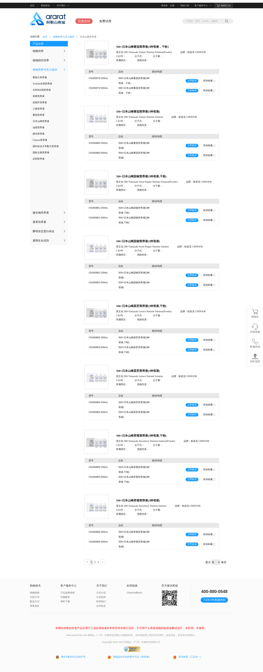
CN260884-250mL (98, 402)
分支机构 (101, 597)
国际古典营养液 (41, 152)
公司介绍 (101, 592)
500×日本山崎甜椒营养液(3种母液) (138, 241)
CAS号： (120, 56)
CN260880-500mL (98, 152)
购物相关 (35, 585)
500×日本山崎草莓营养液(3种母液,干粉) (141, 435)
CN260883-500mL (98, 347)
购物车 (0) (224, 5)
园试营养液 (39, 134)
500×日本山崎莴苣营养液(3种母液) (138, 370)
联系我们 (101, 601)
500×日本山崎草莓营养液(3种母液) (138, 500)
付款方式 (34, 597)
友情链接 (132, 585)
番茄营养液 (39, 115)
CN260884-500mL (98, 412)
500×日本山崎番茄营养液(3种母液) (138, 111)
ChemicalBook (134, 592)
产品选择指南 (67, 592)
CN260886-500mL (98, 541)
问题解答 (65, 597)
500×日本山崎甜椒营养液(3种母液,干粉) (141, 176)
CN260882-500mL (98, 282)
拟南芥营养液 (40, 102)
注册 (172, 5)
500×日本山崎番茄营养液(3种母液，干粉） (143, 46)
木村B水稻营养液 (42, 90)
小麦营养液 (39, 108)
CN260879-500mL (98, 88)
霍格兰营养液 (40, 77)
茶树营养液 (39, 96)
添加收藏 (208, 80)
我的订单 (184, 5)
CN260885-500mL (98, 477)
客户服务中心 (203, 5)
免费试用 (105, 21)
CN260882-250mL (98, 272)
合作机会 (101, 605)
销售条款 (34, 605)
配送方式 (34, 601)
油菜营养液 (39, 127)
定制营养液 (39, 159)
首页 (32, 5)
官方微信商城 (169, 585)
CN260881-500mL (98, 217)
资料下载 (65, 601)
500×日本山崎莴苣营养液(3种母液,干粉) (141, 306)
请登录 (164, 5)
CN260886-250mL (98, 532)
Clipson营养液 (40, 140)
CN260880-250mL (98, 143)
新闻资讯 (45, 5)
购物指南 (34, 592)
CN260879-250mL (98, 78)
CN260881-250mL (98, 207)
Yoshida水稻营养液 (42, 83)
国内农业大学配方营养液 (46, 146)
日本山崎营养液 (41, 121)
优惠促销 (84, 21)
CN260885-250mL (98, 467)
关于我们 (63, 5)
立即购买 (192, 80)
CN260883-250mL (98, 337)
